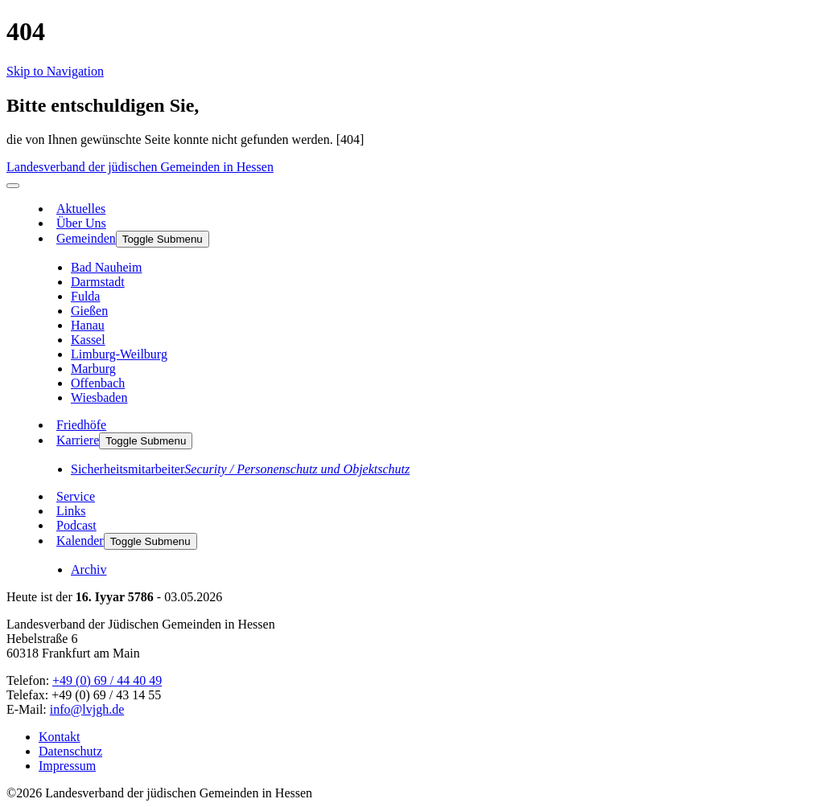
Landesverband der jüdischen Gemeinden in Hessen (140, 167)
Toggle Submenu (162, 239)
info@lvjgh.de (87, 709)
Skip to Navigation (55, 71)
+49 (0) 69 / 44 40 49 (107, 680)
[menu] (12, 185)
